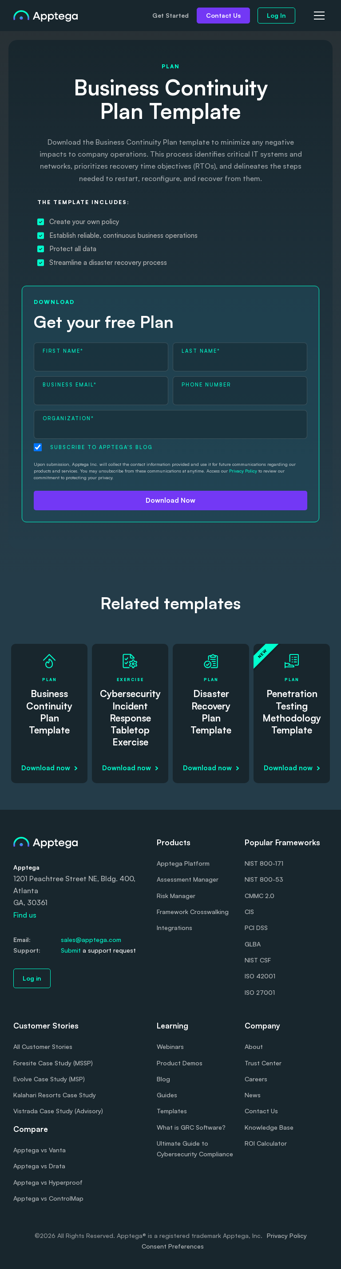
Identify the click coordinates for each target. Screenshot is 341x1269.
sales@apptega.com (91, 939)
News (253, 1095)
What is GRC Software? (191, 1127)
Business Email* (70, 385)
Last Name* (201, 351)
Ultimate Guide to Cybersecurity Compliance (195, 1148)
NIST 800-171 (264, 863)
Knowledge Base (269, 1127)
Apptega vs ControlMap (48, 1198)
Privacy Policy (243, 470)
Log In (276, 15)
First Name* (63, 351)
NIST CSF (258, 960)
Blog (163, 1079)
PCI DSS (256, 927)
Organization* (68, 418)
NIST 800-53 (264, 879)
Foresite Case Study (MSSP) (53, 1063)
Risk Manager (176, 895)
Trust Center (263, 1063)
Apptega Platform (183, 863)
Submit (71, 950)
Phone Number (206, 385)
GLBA (253, 944)
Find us (24, 914)
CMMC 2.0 (259, 895)
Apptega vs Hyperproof (48, 1182)
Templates (172, 1111)
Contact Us (223, 15)
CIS (249, 911)
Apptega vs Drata (39, 1166)
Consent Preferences (173, 1246)
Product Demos (179, 1063)
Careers (256, 1079)
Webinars (170, 1046)
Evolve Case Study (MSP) (49, 1079)
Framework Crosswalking (193, 911)
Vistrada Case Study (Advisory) (58, 1111)
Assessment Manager (187, 879)
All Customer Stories (42, 1046)
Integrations (174, 927)
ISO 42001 (260, 976)
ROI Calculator (266, 1143)
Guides (167, 1095)
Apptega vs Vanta (39, 1150)
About (254, 1046)
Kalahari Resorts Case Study (54, 1095)
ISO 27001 (260, 992)
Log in (32, 978)
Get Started (170, 15)
